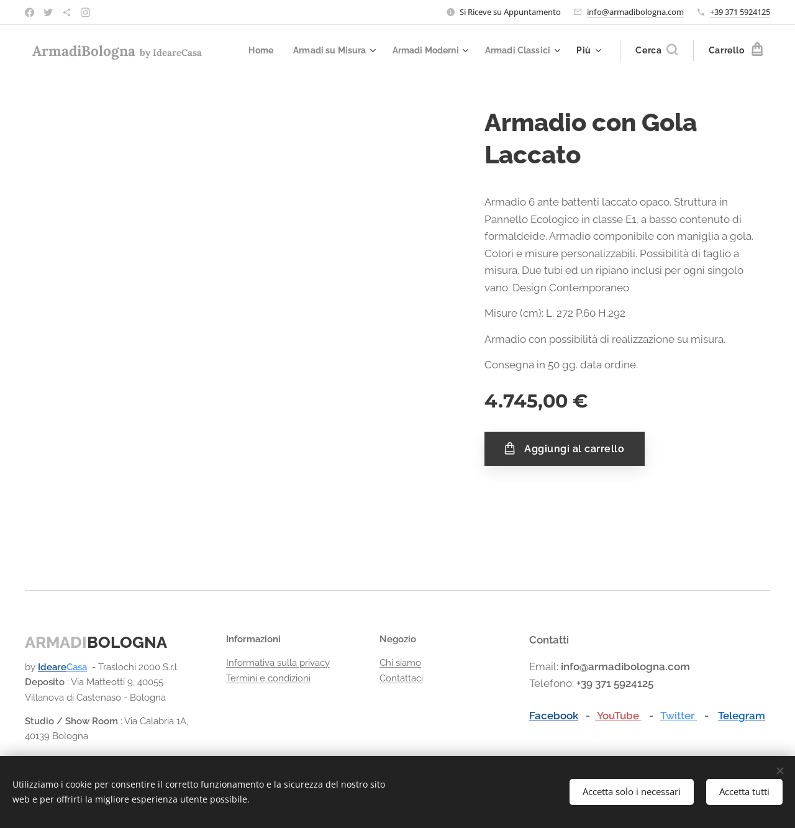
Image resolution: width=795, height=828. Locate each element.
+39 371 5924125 (740, 11)
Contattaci (401, 678)
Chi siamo (400, 663)
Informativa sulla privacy (278, 663)
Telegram (741, 715)
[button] (656, 50)
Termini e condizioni (268, 678)
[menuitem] (248, 50)
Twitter (678, 715)
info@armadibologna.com (635, 11)
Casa (76, 667)
